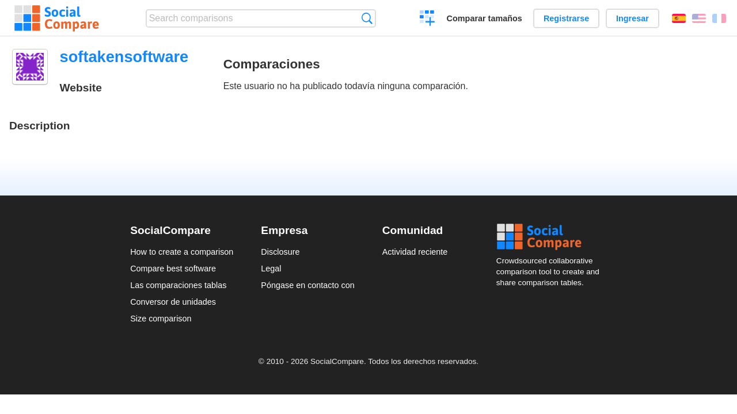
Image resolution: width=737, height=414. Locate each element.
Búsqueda (367, 18)
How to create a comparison (181, 251)
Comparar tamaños (484, 18)
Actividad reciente (415, 251)
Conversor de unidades (173, 301)
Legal (271, 268)
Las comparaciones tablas (178, 285)
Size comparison (160, 318)
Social (551, 237)
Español (679, 18)
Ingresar (632, 18)
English (699, 18)
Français (719, 18)
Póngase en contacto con (307, 285)
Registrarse (566, 18)
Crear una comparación (427, 19)
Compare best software (173, 268)
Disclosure (280, 251)
